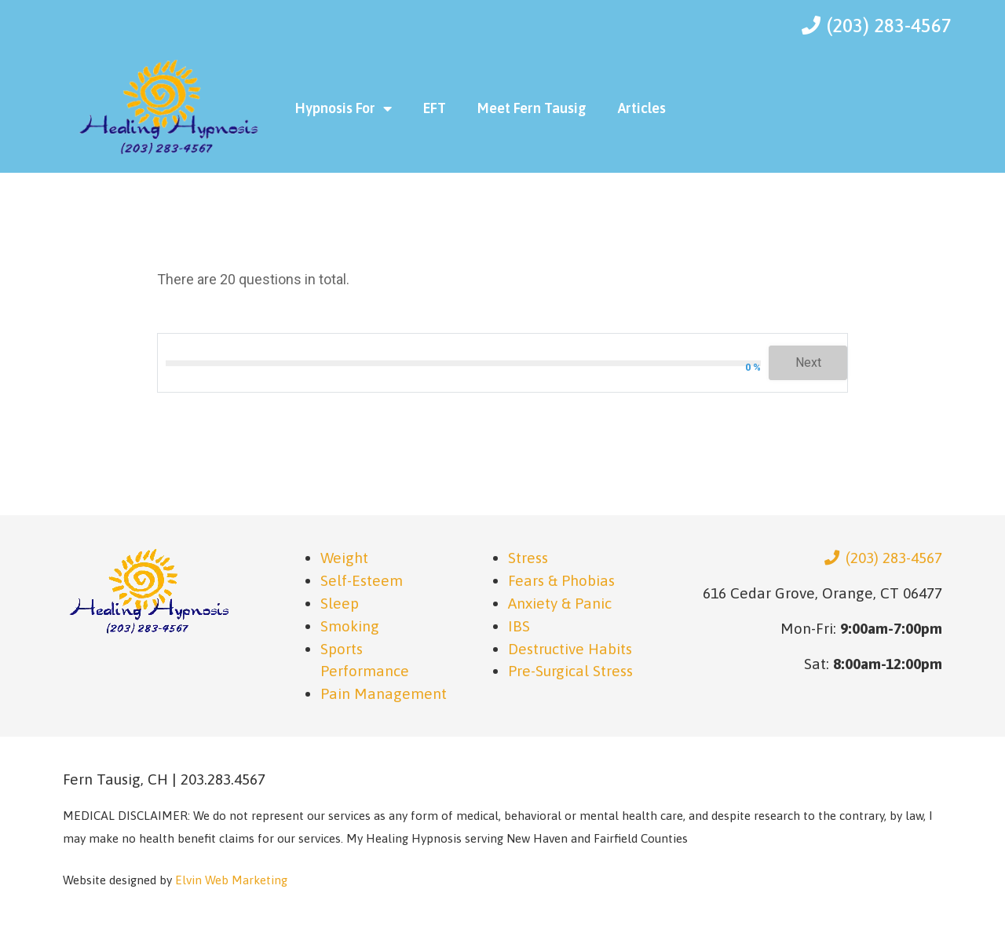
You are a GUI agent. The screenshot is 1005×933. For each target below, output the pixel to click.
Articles (642, 108)
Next (808, 362)
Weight (344, 557)
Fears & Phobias (561, 580)
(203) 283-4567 (883, 557)
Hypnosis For (343, 108)
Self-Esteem (361, 580)
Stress (528, 557)
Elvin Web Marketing (231, 880)
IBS (519, 626)
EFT (434, 108)
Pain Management (383, 693)
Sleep (339, 603)
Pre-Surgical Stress (570, 670)
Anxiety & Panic (560, 603)
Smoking (349, 626)
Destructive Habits (570, 648)
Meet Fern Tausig (532, 108)
